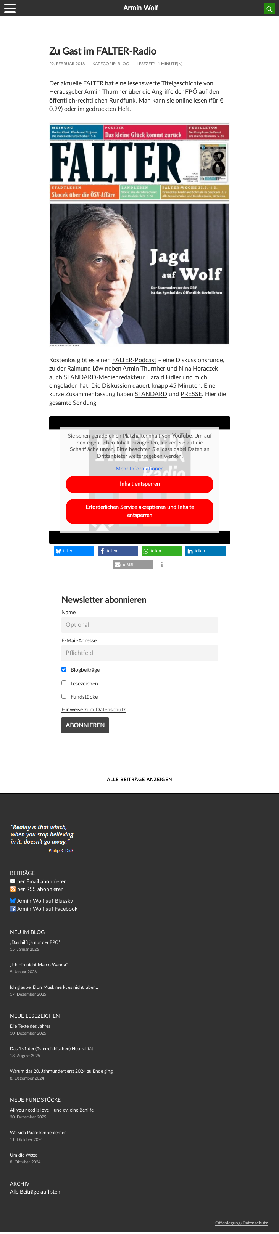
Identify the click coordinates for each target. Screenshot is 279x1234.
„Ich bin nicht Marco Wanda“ (39, 965)
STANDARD (151, 394)
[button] (74, 551)
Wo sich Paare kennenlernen (38, 1132)
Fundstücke (79, 697)
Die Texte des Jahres (30, 1026)
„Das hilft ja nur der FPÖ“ (35, 942)
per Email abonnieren (42, 881)
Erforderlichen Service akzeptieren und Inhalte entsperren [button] (139, 511)
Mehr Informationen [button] (140, 469)
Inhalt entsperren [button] (139, 484)
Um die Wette (23, 1155)
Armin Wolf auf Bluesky (45, 901)
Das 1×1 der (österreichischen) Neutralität (51, 1048)
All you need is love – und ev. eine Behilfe (52, 1110)
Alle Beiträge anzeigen (139, 779)
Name (68, 612)
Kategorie (103, 64)
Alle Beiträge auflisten (35, 1192)
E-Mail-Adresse (79, 640)
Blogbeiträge (80, 670)
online (184, 101)
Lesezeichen (79, 683)
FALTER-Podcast (134, 360)
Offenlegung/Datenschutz (241, 1223)
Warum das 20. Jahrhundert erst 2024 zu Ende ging (61, 1071)
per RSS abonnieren (40, 889)
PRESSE (191, 394)
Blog (123, 64)
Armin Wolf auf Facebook (47, 909)
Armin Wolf (140, 8)
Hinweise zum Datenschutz (93, 709)
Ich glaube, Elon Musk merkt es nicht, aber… (54, 987)
